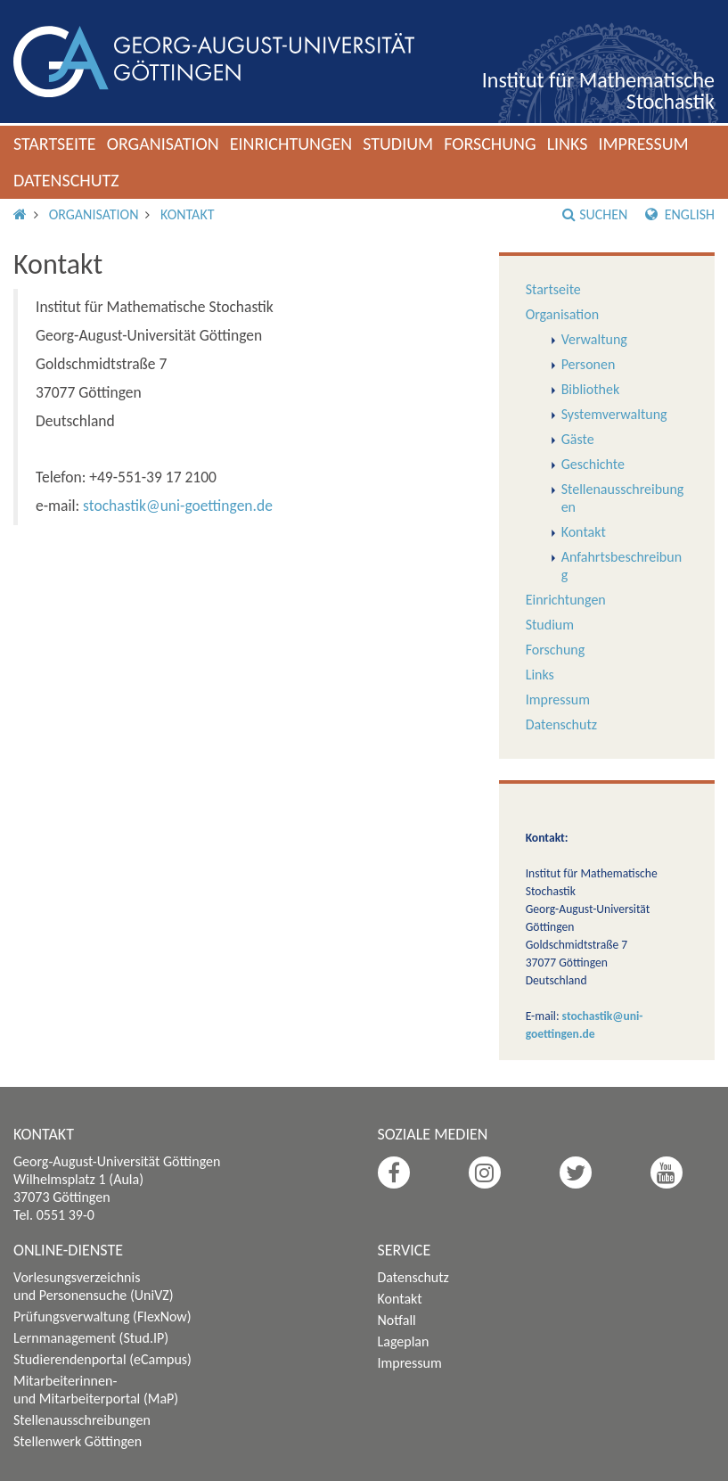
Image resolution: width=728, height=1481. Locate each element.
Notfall (397, 1320)
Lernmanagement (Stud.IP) (90, 1337)
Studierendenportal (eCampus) (102, 1359)
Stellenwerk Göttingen (77, 1441)
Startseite (54, 143)
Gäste (577, 439)
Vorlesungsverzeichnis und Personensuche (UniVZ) (93, 1286)
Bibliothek (590, 389)
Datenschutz (66, 180)
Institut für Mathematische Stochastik (598, 90)
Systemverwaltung (614, 414)
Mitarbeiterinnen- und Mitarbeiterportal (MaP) (95, 1389)
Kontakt (187, 214)
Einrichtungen (291, 143)
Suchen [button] (594, 214)
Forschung (490, 143)
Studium (398, 143)
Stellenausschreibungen (82, 1419)
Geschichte (593, 464)
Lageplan (403, 1341)
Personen (588, 364)
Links (567, 143)
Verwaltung (594, 339)
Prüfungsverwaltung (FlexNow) (102, 1316)
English (680, 214)
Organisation (163, 143)
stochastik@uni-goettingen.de (178, 505)
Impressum (643, 143)
